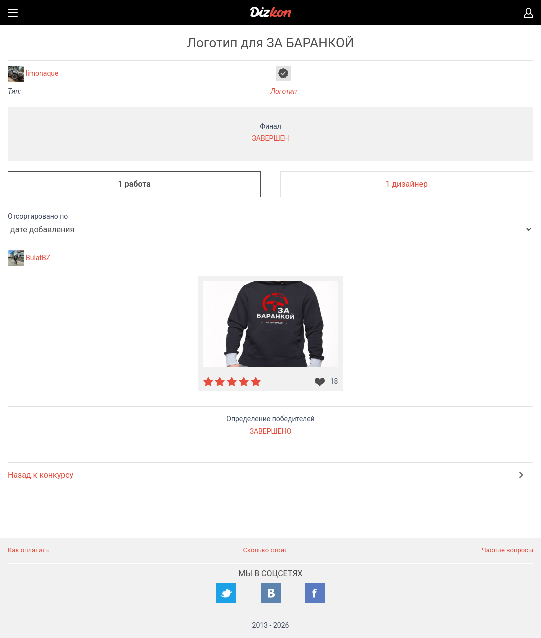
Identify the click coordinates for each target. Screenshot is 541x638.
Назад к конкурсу (40, 475)
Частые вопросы (507, 550)
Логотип (284, 91)
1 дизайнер (406, 184)
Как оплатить (28, 550)
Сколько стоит (265, 550)
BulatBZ (38, 258)
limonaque (42, 73)
